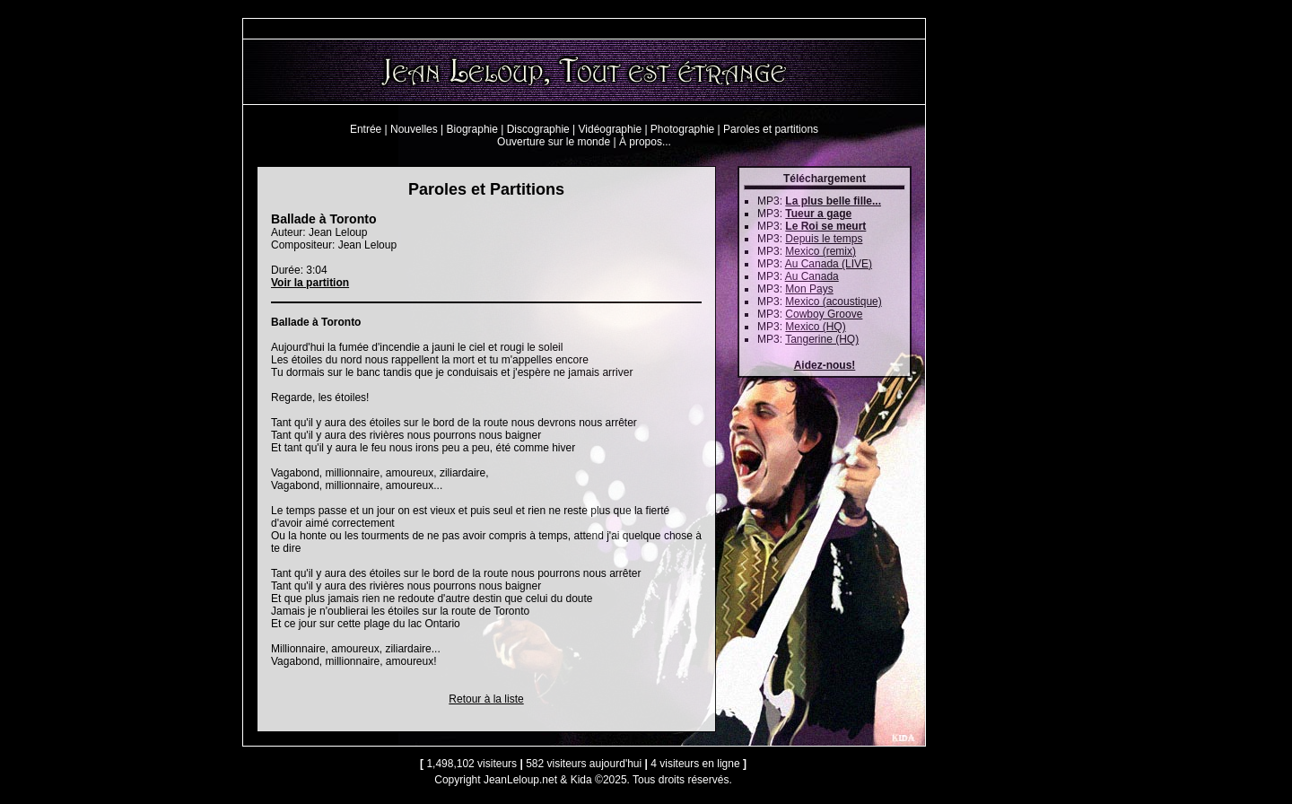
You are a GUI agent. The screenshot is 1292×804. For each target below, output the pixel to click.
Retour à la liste (486, 699)
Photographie (682, 129)
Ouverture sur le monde (553, 141)
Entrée (365, 129)
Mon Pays (809, 289)
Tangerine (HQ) (822, 339)
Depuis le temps (823, 238)
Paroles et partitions (770, 129)
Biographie (472, 129)
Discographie (538, 129)
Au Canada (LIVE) (828, 264)
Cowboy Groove (823, 314)
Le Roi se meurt (825, 226)
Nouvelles (414, 129)
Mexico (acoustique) (833, 301)
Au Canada (812, 276)
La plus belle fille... (833, 201)
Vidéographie (610, 129)
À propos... (645, 141)
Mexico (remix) (820, 251)
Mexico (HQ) (815, 326)
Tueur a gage (818, 213)
